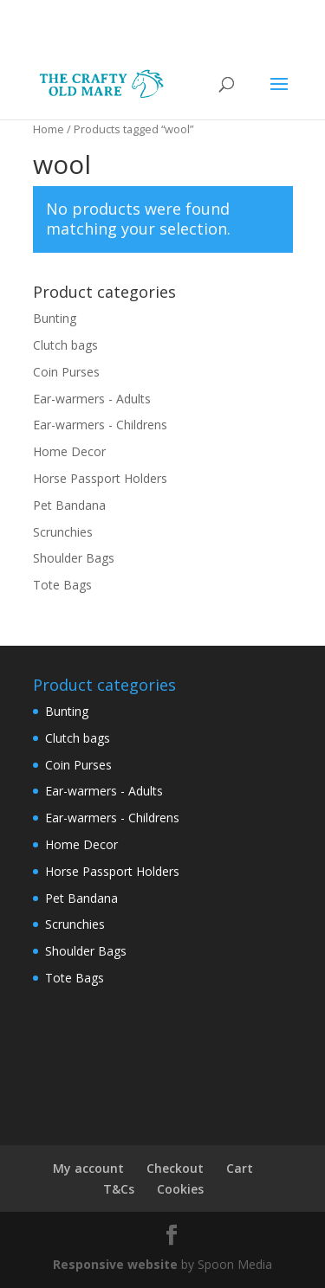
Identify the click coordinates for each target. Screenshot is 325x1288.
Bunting (54, 318)
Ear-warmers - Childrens (100, 424)
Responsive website (117, 1264)
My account (88, 1168)
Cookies (180, 1189)
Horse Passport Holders (100, 478)
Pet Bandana (69, 505)
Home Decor (69, 451)
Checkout (175, 1168)
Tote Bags (62, 584)
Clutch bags (65, 345)
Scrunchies (63, 532)
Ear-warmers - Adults (92, 398)
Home (48, 129)
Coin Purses (66, 372)
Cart (239, 1168)
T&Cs (118, 1189)
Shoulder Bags (73, 558)
